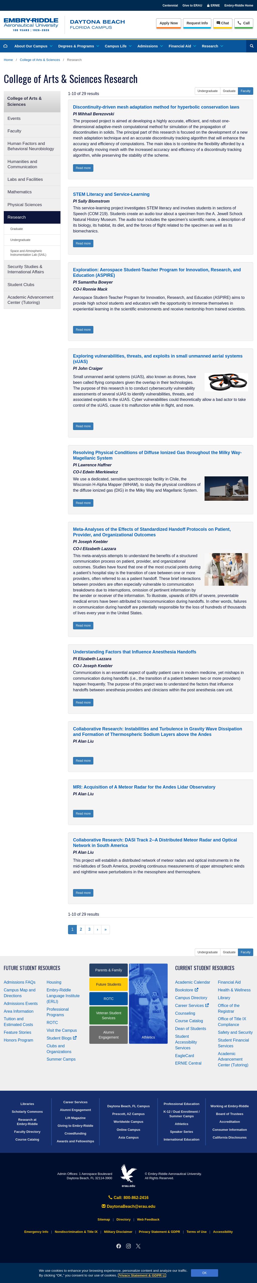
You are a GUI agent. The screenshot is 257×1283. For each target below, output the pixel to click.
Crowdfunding (75, 1133)
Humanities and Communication (22, 164)
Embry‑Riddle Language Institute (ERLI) (63, 996)
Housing (54, 982)
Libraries (27, 1104)
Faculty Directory (27, 1132)
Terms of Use (196, 1232)
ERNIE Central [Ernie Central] (188, 1063)
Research (212, 46)
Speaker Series (181, 1132)
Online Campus (128, 1130)
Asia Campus (128, 1137)
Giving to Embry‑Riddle (75, 1126)
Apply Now (169, 23)
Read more (83, 168)
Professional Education (181, 1104)
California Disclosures (230, 1137)
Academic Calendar (192, 982)
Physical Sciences (25, 204)
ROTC (52, 1022)
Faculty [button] (245, 91)
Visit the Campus (62, 1030)
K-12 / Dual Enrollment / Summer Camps (182, 1114)
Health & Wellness (234, 990)
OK (204, 1273)
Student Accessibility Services (186, 1042)
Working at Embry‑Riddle (230, 1106)
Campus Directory (191, 998)
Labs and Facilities (25, 179)
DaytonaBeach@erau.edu (128, 1206)
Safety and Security (235, 1032)
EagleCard (184, 1056)
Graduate (16, 229)
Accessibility (223, 1232)
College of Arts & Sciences (40, 60)
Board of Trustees (229, 1114)
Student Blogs (62, 1038)
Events (14, 118)
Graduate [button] (229, 91)
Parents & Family (108, 970)
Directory (123, 1219)
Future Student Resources (32, 968)
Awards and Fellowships (75, 1141)
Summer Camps (61, 1059)
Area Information (18, 1011)
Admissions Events (21, 1003)
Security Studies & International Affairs (26, 269)
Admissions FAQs (19, 982)
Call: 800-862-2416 (128, 1197)
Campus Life (118, 46)
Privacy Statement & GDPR (142, 1275)
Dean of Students (190, 1029)
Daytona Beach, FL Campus (128, 1106)
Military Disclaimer (118, 1232)
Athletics (181, 1124)
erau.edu (128, 1176)
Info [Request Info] (197, 23)
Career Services (192, 1005)
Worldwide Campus (129, 1122)
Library (224, 998)
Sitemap (104, 1219)
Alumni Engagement (108, 1034)
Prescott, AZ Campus (128, 1114)
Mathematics (20, 192)
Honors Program (18, 1040)
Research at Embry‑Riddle (27, 1122)
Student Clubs (21, 284)
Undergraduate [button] (208, 91)
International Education (181, 1139)
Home (8, 60)
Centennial (170, 5)
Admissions (149, 46)
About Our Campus (33, 46)
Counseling (185, 1013)
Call (243, 22)
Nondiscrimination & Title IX (76, 1232)
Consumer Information (230, 1130)
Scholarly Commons (27, 1112)
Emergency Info (36, 1232)
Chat (223, 23)
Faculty (14, 131)
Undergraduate (20, 240)
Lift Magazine (75, 1118)
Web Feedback (148, 1219)
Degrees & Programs (78, 46)
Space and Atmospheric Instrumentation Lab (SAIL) (28, 252)
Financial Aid (182, 46)
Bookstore (187, 990)
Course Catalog (189, 1021)
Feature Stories (17, 1032)
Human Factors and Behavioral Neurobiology (31, 146)
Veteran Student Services (108, 1015)
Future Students (108, 984)
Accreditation (229, 1122)
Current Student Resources (204, 968)
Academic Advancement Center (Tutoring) (30, 300)
